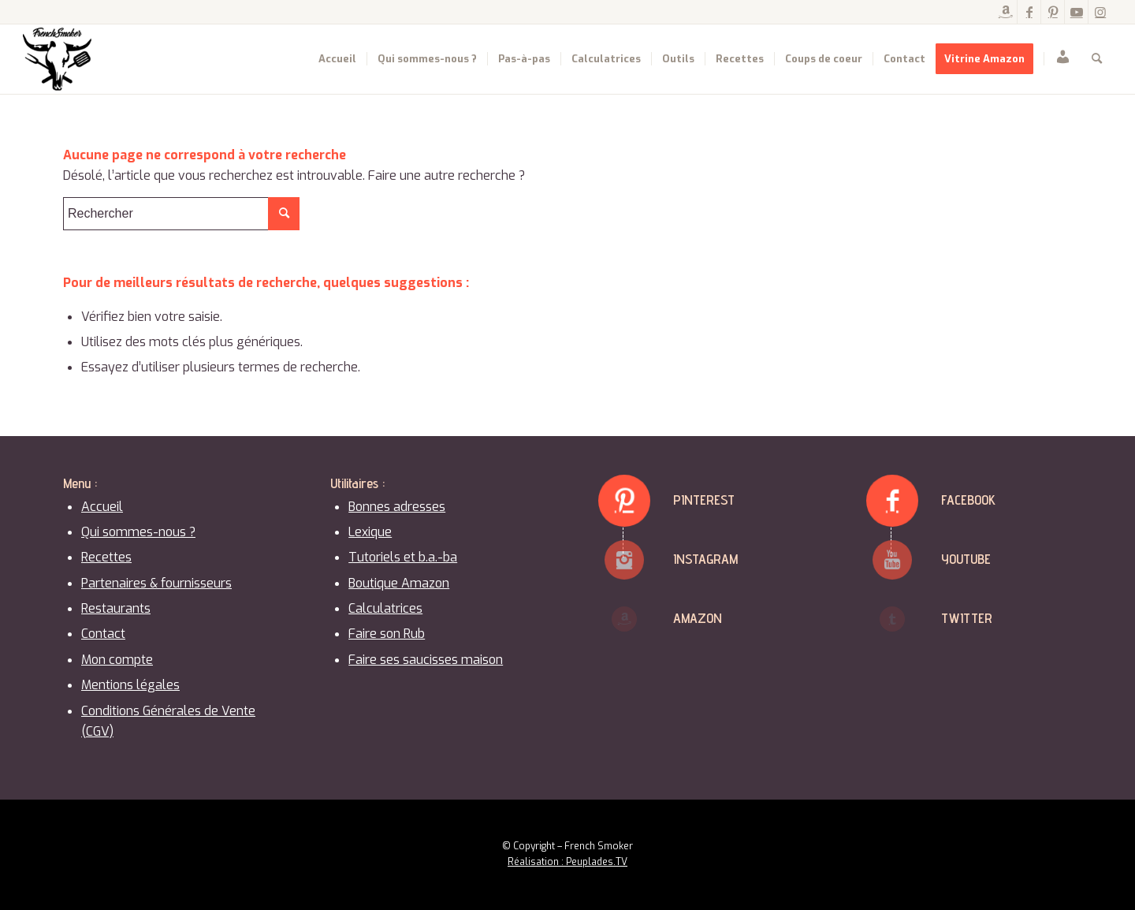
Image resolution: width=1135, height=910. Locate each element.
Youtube (966, 558)
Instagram (705, 558)
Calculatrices (385, 608)
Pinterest (704, 499)
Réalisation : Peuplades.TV (567, 862)
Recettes (106, 557)
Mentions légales (130, 685)
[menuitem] (337, 59)
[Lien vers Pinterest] (1052, 12)
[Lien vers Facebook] (1029, 12)
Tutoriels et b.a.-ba (402, 557)
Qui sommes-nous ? (138, 532)
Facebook (968, 499)
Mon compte (117, 659)
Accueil (102, 506)
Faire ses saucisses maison (425, 659)
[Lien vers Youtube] (1076, 12)
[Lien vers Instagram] (1100, 12)
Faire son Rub (386, 633)
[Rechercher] (1096, 59)
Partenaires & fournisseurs (156, 583)
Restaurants (116, 608)
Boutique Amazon (398, 583)
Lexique (370, 532)
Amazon (697, 618)
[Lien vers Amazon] (1005, 12)
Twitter (966, 618)
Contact (103, 633)
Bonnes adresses (396, 506)
